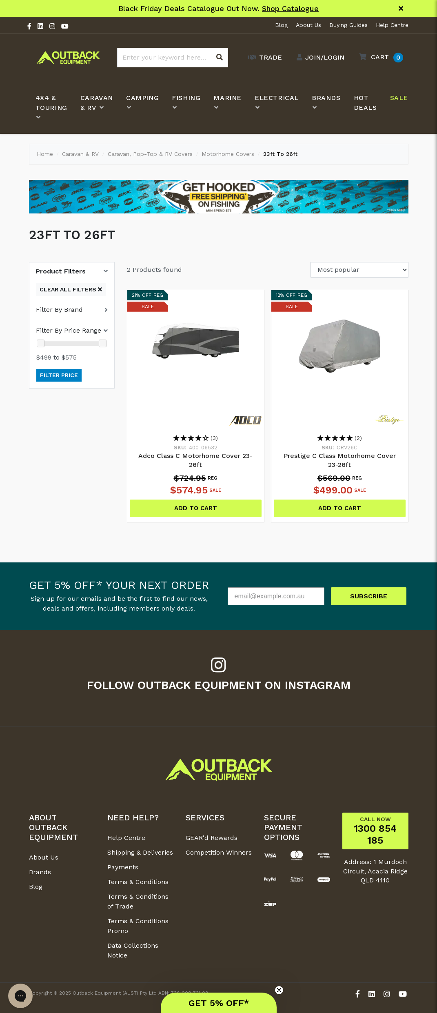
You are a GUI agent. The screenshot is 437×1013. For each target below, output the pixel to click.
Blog (281, 25)
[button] (379, 57)
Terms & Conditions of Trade (138, 901)
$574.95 (195, 490)
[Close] (400, 8)
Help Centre (392, 25)
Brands (40, 872)
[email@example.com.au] (276, 596)
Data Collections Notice (132, 950)
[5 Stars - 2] (340, 438)
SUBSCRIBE (368, 596)
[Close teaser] (279, 990)
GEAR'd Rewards (211, 838)
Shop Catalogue (290, 8)
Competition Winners (219, 852)
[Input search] (172, 57)
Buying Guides (348, 25)
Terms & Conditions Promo (138, 926)
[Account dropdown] (318, 57)
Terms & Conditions (138, 882)
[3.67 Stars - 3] (196, 438)
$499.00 (339, 490)
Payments (122, 867)
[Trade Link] (263, 57)
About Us (308, 25)
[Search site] (219, 57)
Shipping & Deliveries (140, 852)
